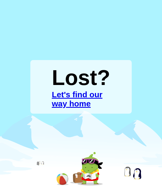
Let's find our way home (77, 99)
